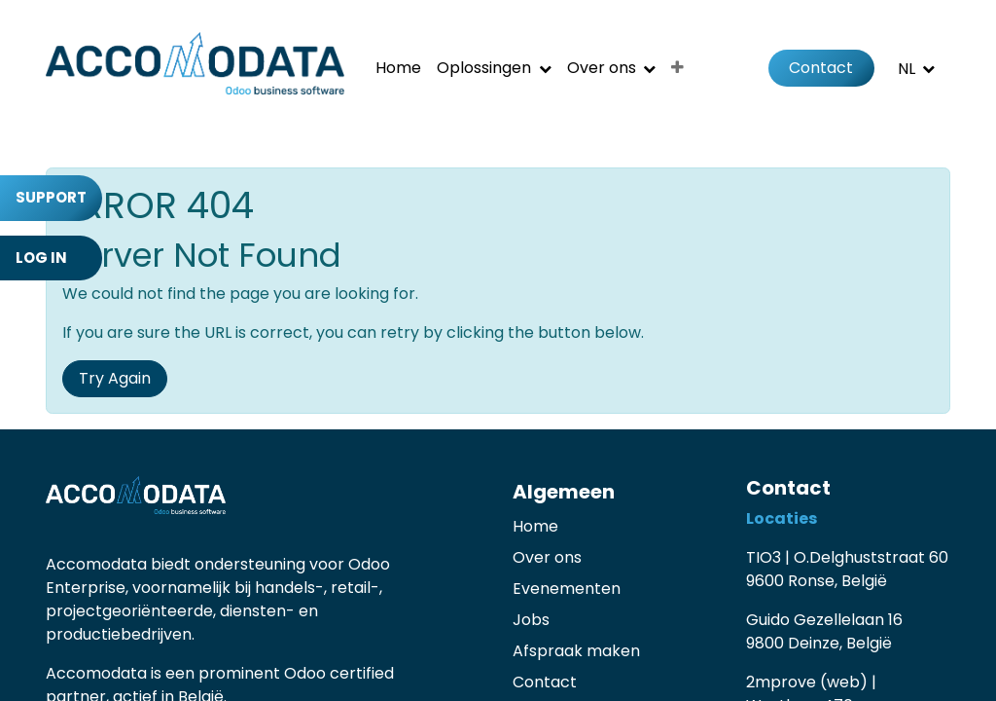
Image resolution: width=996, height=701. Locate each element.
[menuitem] (398, 68)
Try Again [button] (115, 378)
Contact (821, 67)
